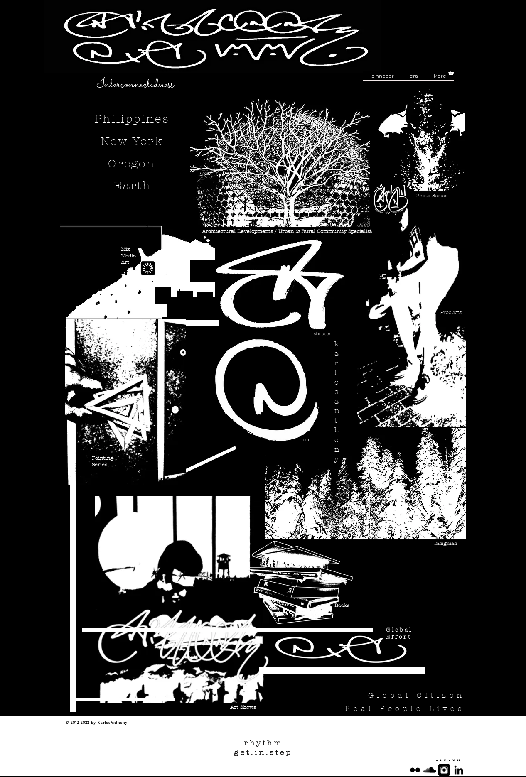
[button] (453, 72)
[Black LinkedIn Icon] (458, 770)
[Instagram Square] (444, 770)
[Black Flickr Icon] (415, 770)
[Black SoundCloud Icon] (429, 770)
